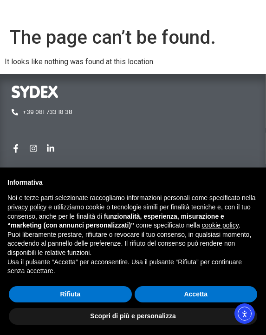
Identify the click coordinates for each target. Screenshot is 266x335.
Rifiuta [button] (70, 294)
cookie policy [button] (220, 225)
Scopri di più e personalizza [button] (132, 316)
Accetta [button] (196, 294)
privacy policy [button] (26, 207)
